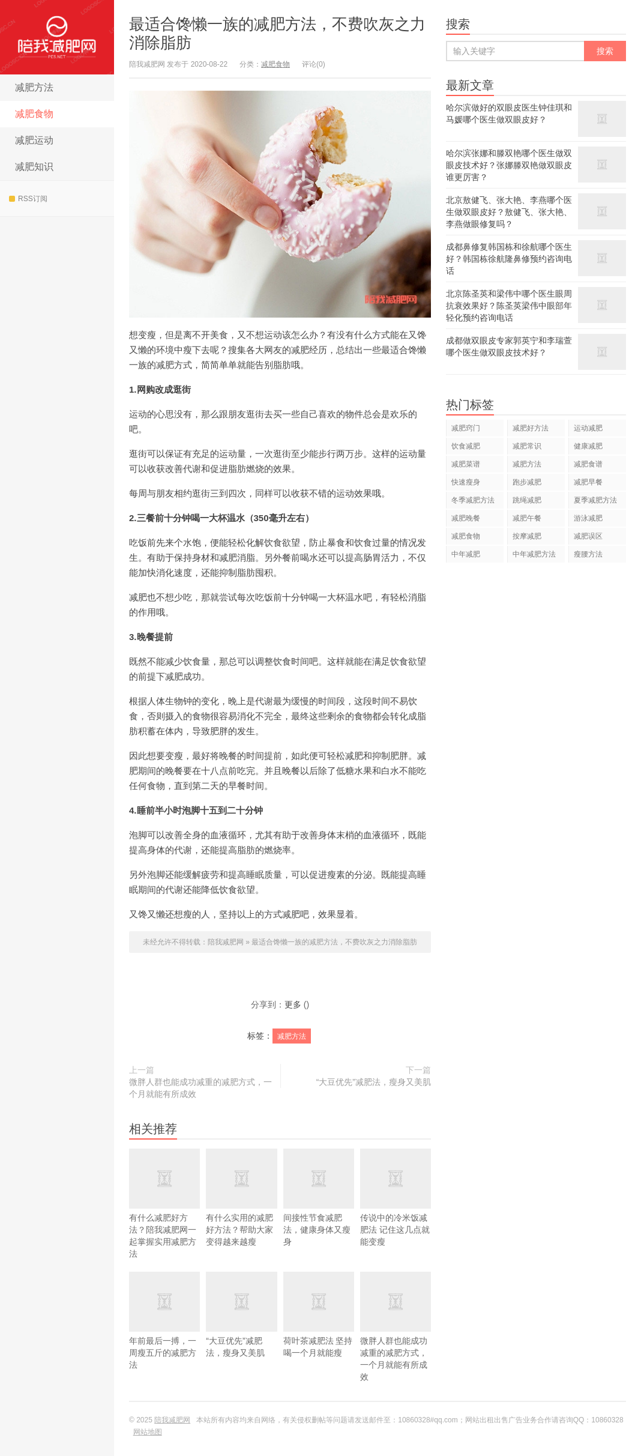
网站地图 (147, 1432)
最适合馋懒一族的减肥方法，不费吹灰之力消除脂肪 (334, 942)
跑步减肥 (527, 482)
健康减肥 (588, 446)
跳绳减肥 (527, 500)
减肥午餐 (527, 518)
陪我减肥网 (57, 37)
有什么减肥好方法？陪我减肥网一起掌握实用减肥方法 (164, 1216)
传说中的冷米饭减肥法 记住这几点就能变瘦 (395, 1210)
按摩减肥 (527, 536)
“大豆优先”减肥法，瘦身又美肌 (373, 1082)
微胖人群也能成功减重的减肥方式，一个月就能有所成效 (200, 1088)
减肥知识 (34, 167)
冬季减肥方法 (473, 500)
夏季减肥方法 (595, 500)
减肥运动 (34, 140)
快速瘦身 (465, 482)
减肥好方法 (531, 428)
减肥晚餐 (465, 518)
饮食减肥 (465, 446)
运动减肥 (588, 428)
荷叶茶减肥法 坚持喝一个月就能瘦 (318, 1327)
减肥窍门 (465, 428)
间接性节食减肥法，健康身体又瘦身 (318, 1210)
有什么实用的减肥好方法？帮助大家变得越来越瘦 (241, 1210)
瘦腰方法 (588, 554)
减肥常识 (527, 446)
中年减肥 (465, 554)
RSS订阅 (28, 199)
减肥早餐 (588, 482)
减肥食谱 (588, 464)
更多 (292, 1004)
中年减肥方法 (534, 554)
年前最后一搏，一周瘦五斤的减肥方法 (164, 1333)
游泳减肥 (588, 518)
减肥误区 (588, 536)
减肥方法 (34, 87)
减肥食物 (34, 114)
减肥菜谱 (465, 464)
